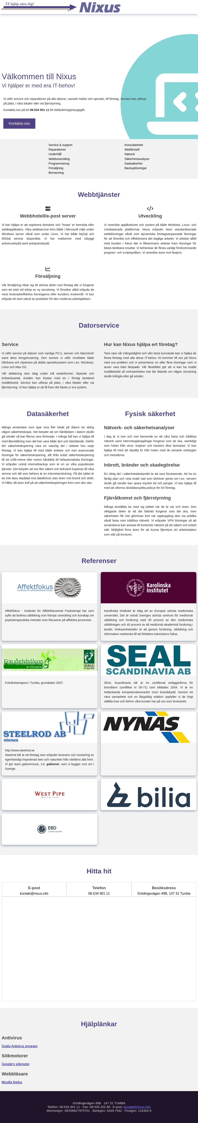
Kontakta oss (19, 123)
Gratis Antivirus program (20, 1046)
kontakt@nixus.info (137, 1107)
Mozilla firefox (12, 1082)
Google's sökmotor (15, 1064)
